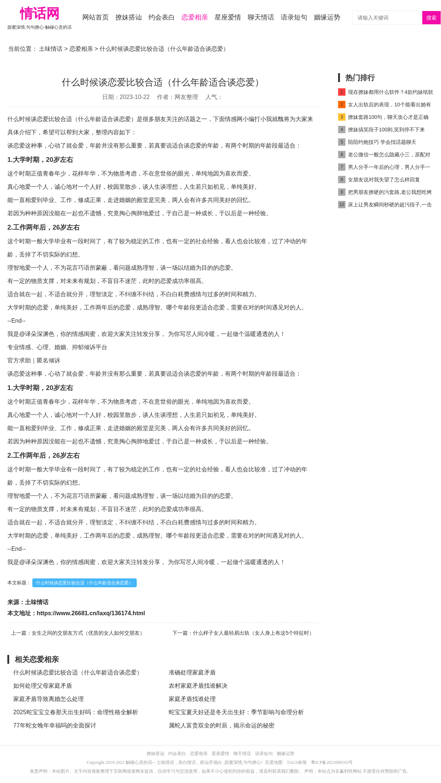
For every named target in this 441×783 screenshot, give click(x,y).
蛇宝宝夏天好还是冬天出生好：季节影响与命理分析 (236, 712)
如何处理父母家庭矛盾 (42, 686)
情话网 (40, 13)
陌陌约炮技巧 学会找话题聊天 (377, 142)
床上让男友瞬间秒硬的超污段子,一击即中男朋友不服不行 (385, 206)
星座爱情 (228, 17)
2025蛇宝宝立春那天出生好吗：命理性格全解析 (75, 712)
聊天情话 (261, 17)
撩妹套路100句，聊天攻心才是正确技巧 (383, 118)
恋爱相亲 (195, 17)
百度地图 (274, 762)
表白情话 (187, 762)
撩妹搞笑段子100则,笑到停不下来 (381, 129)
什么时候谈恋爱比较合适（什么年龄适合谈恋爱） (84, 582)
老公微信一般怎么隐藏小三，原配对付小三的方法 (384, 156)
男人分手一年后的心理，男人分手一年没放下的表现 (384, 168)
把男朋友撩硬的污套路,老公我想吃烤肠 (385, 193)
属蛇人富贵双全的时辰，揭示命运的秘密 (222, 725)
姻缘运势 (327, 17)
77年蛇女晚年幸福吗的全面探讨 (54, 725)
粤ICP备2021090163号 (332, 762)
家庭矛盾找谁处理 (192, 699)
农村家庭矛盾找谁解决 (198, 686)
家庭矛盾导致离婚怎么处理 (48, 699)
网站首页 (95, 17)
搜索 (431, 18)
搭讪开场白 (211, 762)
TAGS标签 (296, 762)
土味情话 (50, 49)
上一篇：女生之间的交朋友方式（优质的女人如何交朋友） (78, 633)
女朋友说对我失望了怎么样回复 (379, 179)
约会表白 (161, 17)
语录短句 (294, 17)
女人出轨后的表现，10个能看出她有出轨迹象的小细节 (384, 106)
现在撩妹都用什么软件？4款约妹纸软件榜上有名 (385, 93)
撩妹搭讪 (128, 17)
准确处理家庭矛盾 (192, 672)
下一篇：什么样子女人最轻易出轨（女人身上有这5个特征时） (243, 633)
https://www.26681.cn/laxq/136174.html (91, 613)
